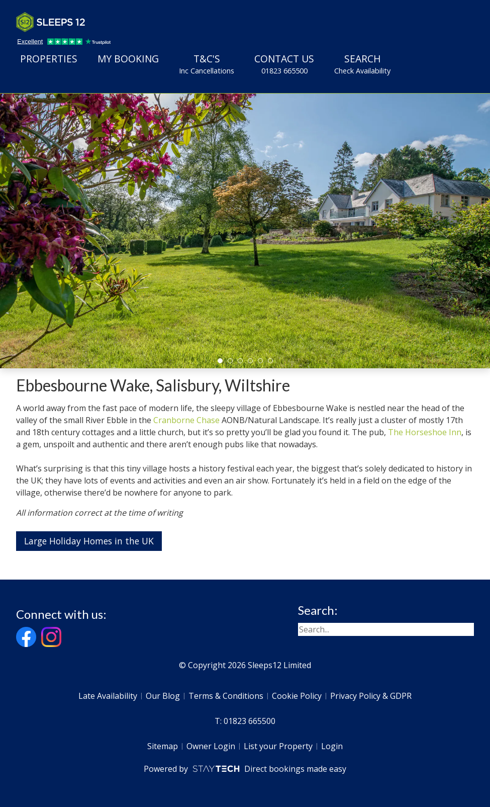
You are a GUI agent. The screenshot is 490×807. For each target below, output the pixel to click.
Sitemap (162, 746)
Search (362, 64)
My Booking (128, 58)
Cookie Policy (297, 695)
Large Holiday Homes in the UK (89, 541)
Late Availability (107, 695)
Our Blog (163, 695)
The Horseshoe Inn (424, 432)
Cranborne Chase (186, 420)
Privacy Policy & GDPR (371, 695)
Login (332, 746)
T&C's (206, 64)
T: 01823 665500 (245, 721)
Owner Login (210, 746)
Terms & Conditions (225, 695)
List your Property (278, 746)
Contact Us (284, 64)
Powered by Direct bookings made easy (245, 769)
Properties (48, 58)
